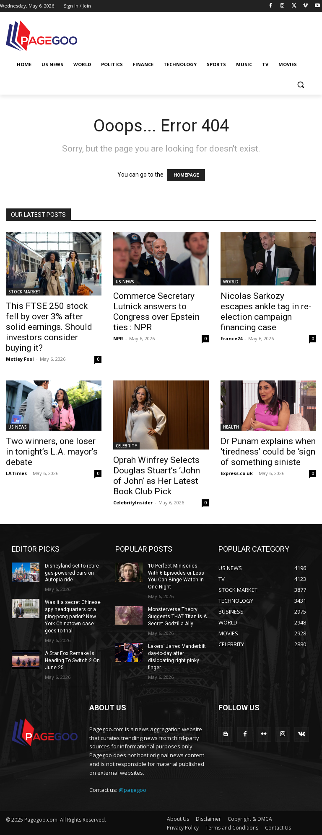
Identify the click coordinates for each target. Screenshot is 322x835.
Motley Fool (20, 359)
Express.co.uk (237, 473)
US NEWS (125, 282)
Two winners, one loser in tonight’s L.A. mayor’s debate (52, 451)
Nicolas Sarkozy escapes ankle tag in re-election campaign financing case (266, 311)
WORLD (231, 282)
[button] (300, 85)
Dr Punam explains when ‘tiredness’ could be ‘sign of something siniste (268, 451)
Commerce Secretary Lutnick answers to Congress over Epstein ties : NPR (156, 311)
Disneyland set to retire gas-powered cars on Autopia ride (72, 573)
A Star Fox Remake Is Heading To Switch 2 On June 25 (72, 660)
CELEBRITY (126, 446)
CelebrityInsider (133, 502)
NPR (118, 338)
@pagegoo (132, 789)
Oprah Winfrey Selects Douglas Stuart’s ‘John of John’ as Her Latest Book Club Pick (156, 475)
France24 (231, 338)
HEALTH (231, 427)
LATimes (16, 473)
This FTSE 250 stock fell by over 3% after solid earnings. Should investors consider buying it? (49, 327)
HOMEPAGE (186, 175)
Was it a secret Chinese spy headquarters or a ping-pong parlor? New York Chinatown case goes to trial (73, 616)
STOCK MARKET (24, 292)
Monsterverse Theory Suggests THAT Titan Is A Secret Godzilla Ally (177, 616)
